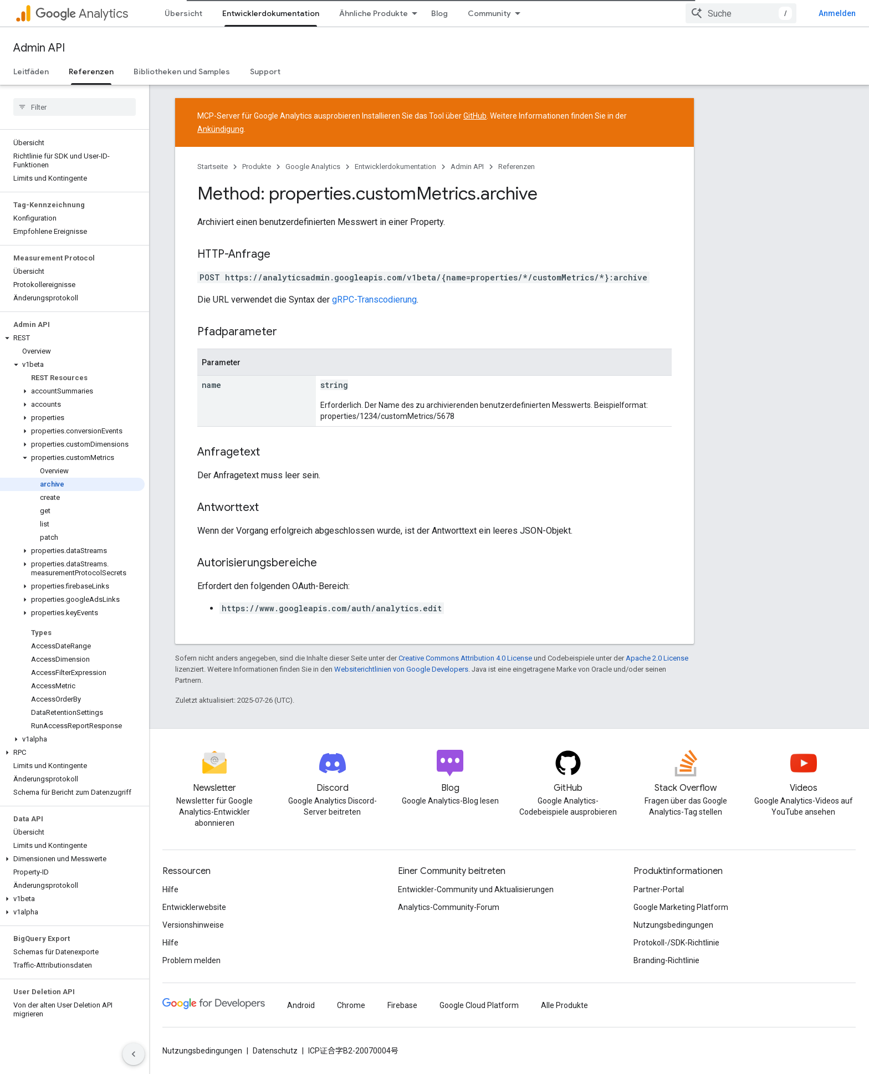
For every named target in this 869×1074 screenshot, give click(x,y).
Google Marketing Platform (680, 907)
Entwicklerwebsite (194, 907)
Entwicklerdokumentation (395, 166)
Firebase (402, 1005)
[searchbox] (74, 107)
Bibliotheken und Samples (182, 71)
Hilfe (170, 889)
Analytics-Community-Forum (448, 907)
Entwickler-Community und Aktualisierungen (476, 889)
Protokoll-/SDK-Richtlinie (676, 942)
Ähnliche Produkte (373, 13)
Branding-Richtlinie (666, 960)
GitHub (475, 115)
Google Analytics (312, 166)
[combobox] (741, 13)
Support (265, 71)
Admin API (39, 48)
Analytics (81, 13)
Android (301, 1005)
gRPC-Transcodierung (374, 299)
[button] (72, 338)
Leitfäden (31, 71)
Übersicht (183, 13)
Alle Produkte (564, 1005)
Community (489, 13)
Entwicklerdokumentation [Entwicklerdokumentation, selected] (270, 13)
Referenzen (516, 166)
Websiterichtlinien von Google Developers (401, 669)
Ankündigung (220, 129)
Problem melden (191, 960)
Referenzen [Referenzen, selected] (91, 71)
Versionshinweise (193, 924)
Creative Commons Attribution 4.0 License (465, 658)
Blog (439, 13)
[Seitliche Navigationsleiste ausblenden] (133, 1054)
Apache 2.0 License (657, 658)
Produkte (256, 166)
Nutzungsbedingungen (673, 924)
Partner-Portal (658, 889)
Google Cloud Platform (479, 1005)
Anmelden (837, 13)
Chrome (351, 1005)
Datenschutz (275, 1050)
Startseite (212, 166)
